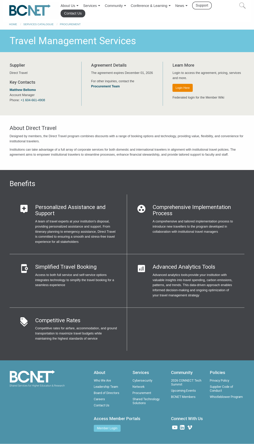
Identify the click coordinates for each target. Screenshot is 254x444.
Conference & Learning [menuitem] (149, 6)
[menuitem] (33, 10)
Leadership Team (106, 387)
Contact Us (101, 405)
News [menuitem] (179, 6)
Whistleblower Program (226, 397)
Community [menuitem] (114, 6)
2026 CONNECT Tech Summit (186, 382)
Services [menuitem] (90, 6)
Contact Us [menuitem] (73, 13)
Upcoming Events (183, 390)
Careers (99, 399)
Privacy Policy (219, 380)
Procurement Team (105, 86)
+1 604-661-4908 (33, 100)
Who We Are (102, 380)
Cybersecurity (142, 380)
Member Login (107, 428)
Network (139, 387)
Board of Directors (106, 393)
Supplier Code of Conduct (221, 388)
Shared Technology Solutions (146, 401)
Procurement (70, 24)
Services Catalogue (38, 24)
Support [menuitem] (202, 5)
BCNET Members (183, 397)
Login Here (183, 87)
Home (13, 24)
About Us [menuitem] (68, 6)
